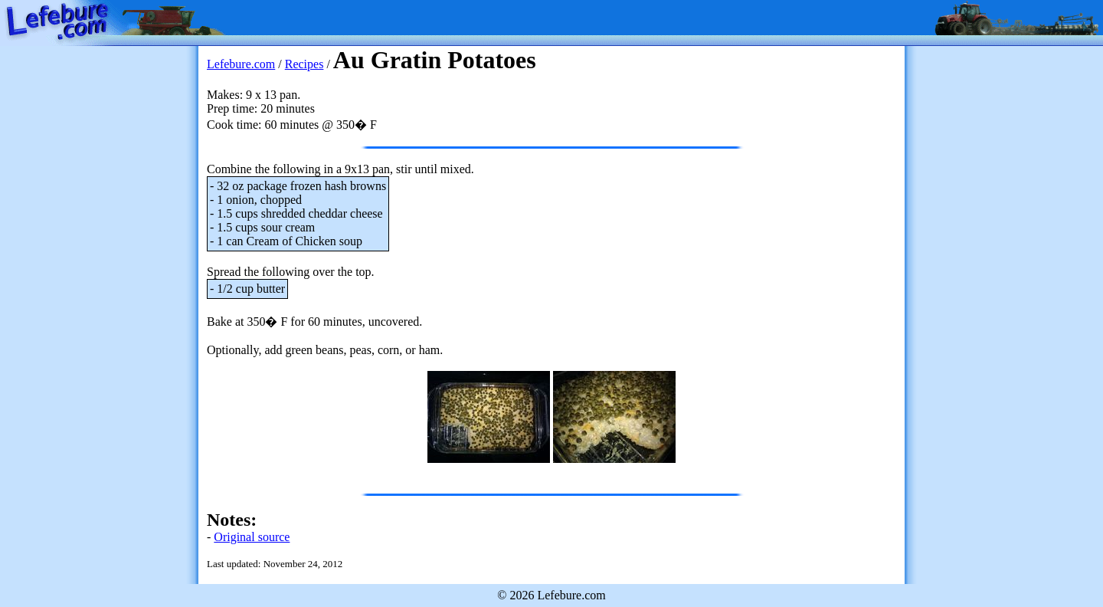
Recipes (304, 64)
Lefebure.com (241, 64)
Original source (252, 536)
